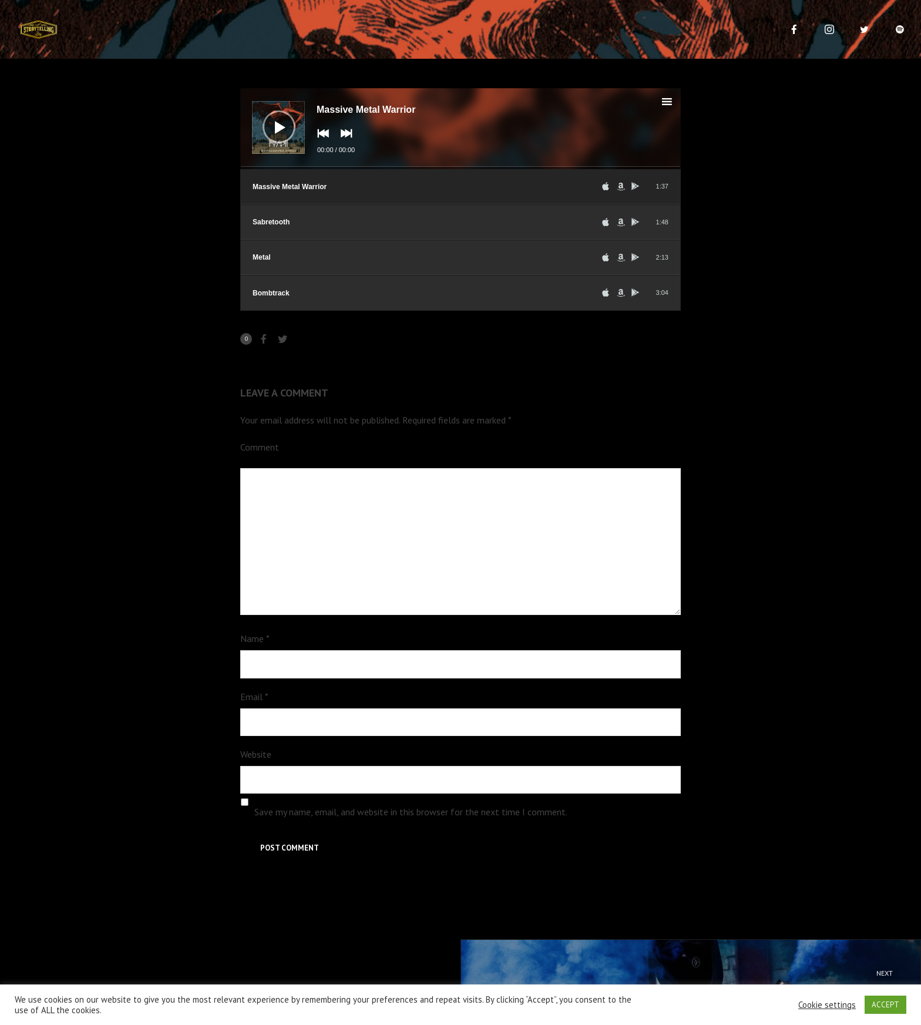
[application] (460, 128)
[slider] (460, 168)
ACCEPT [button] (885, 1005)
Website (255, 754)
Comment (259, 447)
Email (254, 697)
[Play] (270, 118)
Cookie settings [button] (827, 1005)
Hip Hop (701, 980)
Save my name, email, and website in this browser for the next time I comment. (410, 812)
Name (255, 638)
